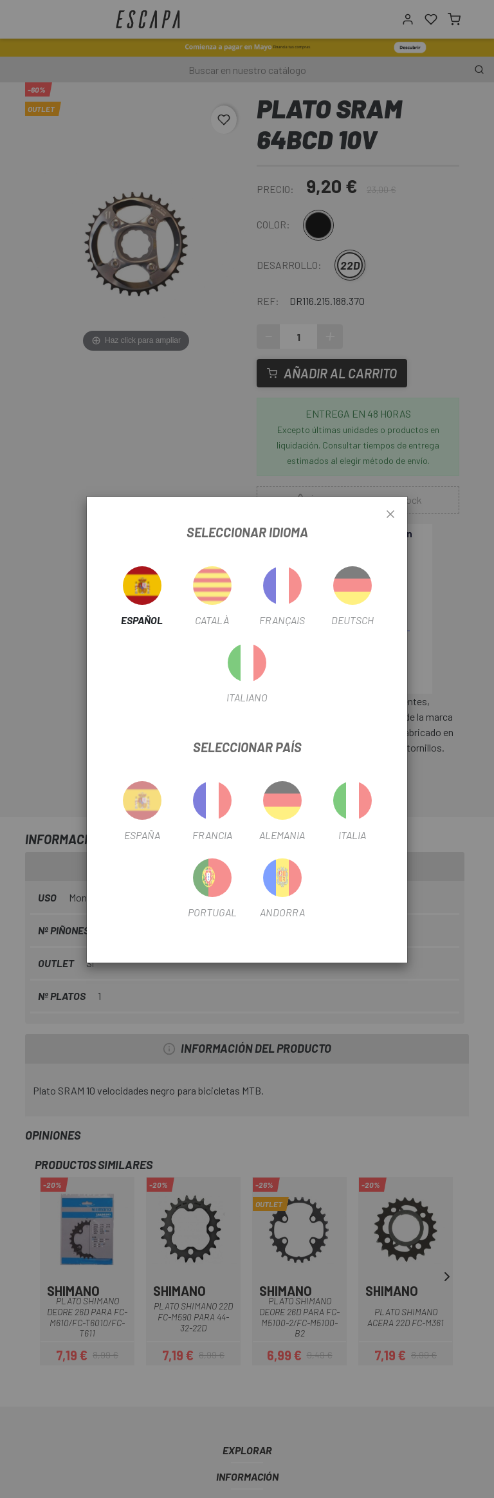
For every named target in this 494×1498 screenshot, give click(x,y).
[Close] (390, 514)
